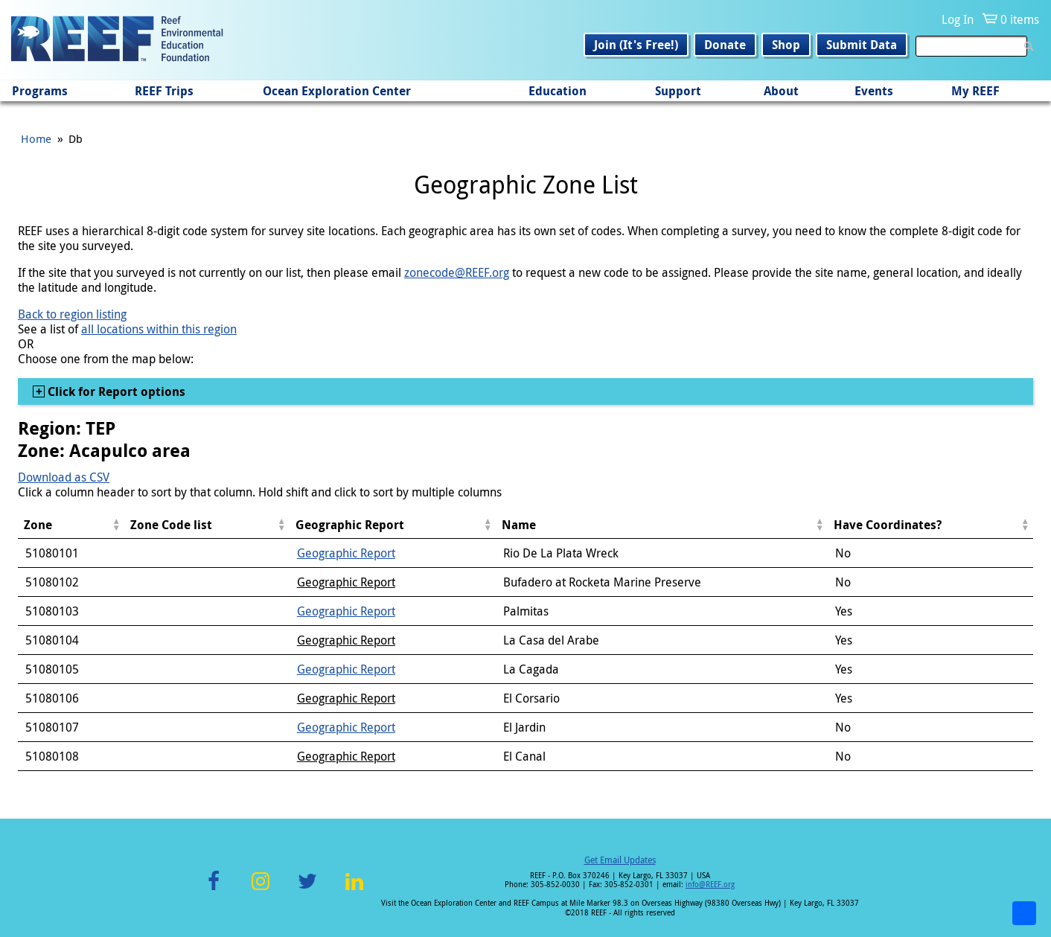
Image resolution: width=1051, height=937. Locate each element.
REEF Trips (164, 91)
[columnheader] (71, 525)
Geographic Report (346, 553)
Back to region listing (72, 314)
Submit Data (861, 44)
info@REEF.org (710, 884)
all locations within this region (159, 329)
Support (678, 91)
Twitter (307, 890)
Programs (40, 91)
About (781, 91)
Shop (786, 44)
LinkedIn (354, 890)
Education (557, 91)
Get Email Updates (620, 860)
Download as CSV (63, 477)
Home (36, 138)
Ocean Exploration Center (337, 91)
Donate (725, 44)
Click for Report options (115, 391)
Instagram (260, 890)
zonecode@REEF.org (456, 272)
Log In (958, 19)
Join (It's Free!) (636, 44)
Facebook (213, 890)
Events (873, 91)
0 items (1019, 19)
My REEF (975, 91)
